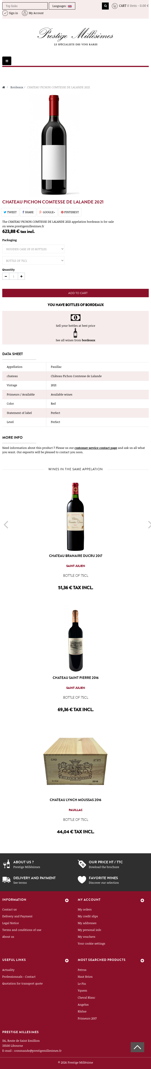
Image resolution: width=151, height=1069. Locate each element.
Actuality (8, 970)
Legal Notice (10, 923)
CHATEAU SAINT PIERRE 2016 (76, 677)
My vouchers (86, 937)
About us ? (23, 862)
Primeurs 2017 (87, 1018)
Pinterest (70, 212)
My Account (36, 13)
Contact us (9, 909)
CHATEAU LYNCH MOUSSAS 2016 (75, 799)
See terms (20, 883)
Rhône (82, 1011)
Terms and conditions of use (21, 930)
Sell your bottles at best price (75, 326)
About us (8, 937)
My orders (85, 909)
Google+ (47, 212)
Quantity (8, 269)
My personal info (89, 930)
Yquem (82, 990)
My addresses (87, 923)
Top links (11, 6)
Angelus (83, 1004)
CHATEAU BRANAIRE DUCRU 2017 (75, 555)
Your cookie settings (91, 943)
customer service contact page (96, 448)
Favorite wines (103, 878)
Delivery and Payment (17, 916)
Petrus (82, 970)
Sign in (13, 13)
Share (27, 212)
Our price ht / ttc (106, 862)
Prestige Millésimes (26, 867)
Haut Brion (85, 977)
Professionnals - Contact (18, 977)
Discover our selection (104, 883)
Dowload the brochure (104, 867)
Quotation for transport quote (22, 983)
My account (89, 899)
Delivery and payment (34, 878)
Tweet (10, 212)
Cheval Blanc (86, 997)
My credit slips (88, 916)
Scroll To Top (137, 1047)
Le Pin (82, 984)
